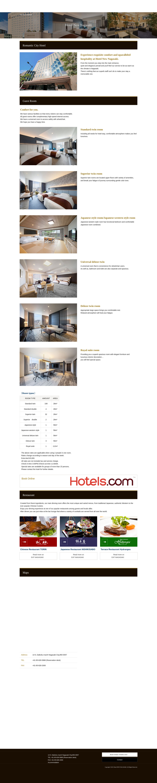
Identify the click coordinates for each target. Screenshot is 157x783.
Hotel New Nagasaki (26, 14)
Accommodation (53, 762)
